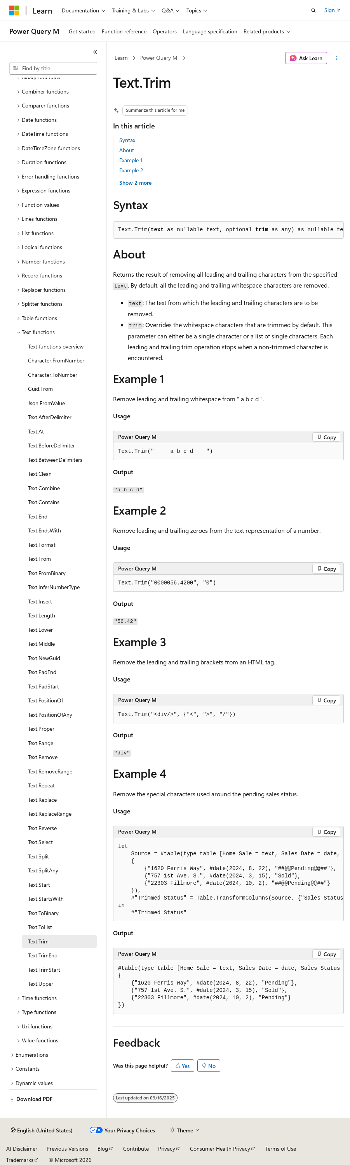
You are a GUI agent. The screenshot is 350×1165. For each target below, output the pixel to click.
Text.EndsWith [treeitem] (44, 530)
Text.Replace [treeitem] (42, 799)
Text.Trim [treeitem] (38, 941)
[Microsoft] (14, 10)
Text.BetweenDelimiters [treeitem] (55, 459)
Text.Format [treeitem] (42, 544)
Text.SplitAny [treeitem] (43, 870)
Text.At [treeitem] (36, 431)
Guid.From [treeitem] (40, 388)
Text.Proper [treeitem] (41, 728)
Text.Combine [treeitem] (44, 488)
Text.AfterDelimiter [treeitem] (49, 417)
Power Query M (159, 57)
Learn (121, 57)
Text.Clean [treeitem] (40, 473)
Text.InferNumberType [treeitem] (54, 587)
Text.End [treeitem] (37, 516)
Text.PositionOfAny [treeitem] (50, 714)
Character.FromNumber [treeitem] (56, 360)
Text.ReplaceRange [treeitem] (49, 813)
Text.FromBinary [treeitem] (47, 573)
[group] (228, 880)
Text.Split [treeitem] (38, 856)
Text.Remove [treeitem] (42, 757)
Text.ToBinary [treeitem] (43, 913)
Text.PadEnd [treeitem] (42, 672)
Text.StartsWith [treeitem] (46, 898)
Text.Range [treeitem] (40, 743)
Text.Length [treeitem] (41, 615)
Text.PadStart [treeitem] (43, 686)
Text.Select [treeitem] (40, 842)
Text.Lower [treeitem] (40, 629)
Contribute (136, 1148)
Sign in (332, 10)
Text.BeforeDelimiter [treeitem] (51, 445)
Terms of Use (280, 1148)
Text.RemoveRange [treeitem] (50, 771)
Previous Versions (67, 1148)
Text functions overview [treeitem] (56, 346)
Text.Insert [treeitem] (40, 601)
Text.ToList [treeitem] (40, 927)
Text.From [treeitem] (39, 558)
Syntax (127, 140)
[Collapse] (95, 52)
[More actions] (337, 58)
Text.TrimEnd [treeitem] (42, 955)
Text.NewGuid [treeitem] (44, 658)
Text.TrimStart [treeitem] (44, 969)
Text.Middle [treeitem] (41, 643)
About (126, 150)
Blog (103, 1148)
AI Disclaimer (21, 1148)
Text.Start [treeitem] (39, 884)
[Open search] (313, 10)
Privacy (166, 1148)
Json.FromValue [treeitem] (46, 403)
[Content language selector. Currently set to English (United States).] (41, 1130)
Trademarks (19, 1159)
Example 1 (130, 160)
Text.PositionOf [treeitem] (45, 700)
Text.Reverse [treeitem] (42, 828)
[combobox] (53, 68)
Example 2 (131, 170)
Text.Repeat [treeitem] (41, 785)
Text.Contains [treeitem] (43, 502)
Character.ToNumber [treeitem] (52, 374)
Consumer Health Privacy (220, 1148)
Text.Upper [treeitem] (40, 983)
